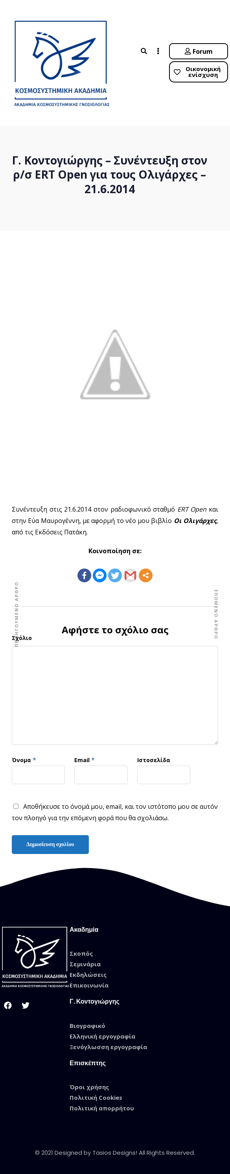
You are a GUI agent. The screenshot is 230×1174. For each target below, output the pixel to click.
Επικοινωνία (89, 985)
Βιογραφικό (87, 1026)
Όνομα (21, 760)
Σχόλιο (22, 638)
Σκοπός (81, 953)
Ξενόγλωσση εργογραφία (108, 1047)
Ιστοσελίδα (153, 760)
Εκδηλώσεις (88, 974)
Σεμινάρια (85, 964)
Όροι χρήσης (89, 1087)
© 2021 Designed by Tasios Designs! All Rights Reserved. (115, 1152)
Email (82, 760)
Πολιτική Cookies (96, 1097)
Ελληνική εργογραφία (102, 1036)
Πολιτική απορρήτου (102, 1108)
